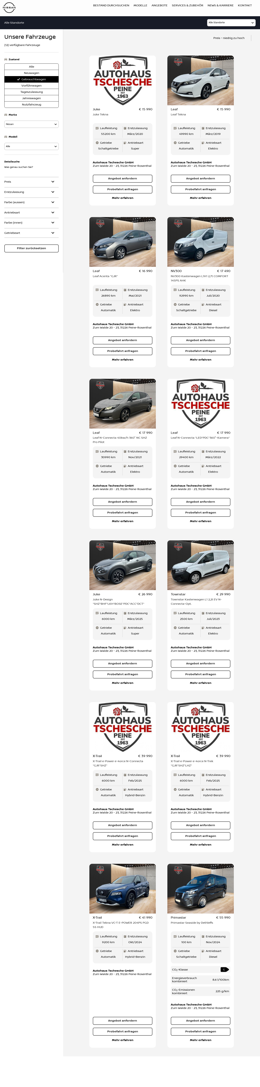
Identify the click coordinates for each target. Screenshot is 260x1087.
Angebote (160, 5)
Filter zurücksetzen (31, 248)
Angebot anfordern (122, 178)
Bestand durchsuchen (111, 5)
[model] (231, 22)
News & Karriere (221, 5)
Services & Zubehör (187, 5)
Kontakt (245, 5)
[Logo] (9, 8)
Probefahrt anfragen (122, 189)
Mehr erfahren (122, 198)
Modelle (140, 5)
